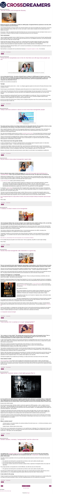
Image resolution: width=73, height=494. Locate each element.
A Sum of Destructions (37, 283)
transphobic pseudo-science (27, 133)
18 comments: (8, 103)
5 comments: (8, 316)
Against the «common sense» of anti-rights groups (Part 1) (18, 373)
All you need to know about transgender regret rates (16, 159)
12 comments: (8, 153)
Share (2, 53)
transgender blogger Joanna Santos (15, 453)
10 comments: (8, 367)
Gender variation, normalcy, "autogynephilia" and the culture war (19, 439)
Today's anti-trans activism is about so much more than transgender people (23, 109)
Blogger (28, 492)
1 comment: (8, 244)
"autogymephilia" (35, 454)
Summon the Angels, (23, 284)
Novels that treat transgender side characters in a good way (18, 250)
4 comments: (8, 202)
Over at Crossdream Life (5, 360)
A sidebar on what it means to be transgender (14, 208)
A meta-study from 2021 (5, 180)
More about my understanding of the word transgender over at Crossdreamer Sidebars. (17, 237)
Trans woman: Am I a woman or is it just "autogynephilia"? (18, 322)
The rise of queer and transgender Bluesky (13, 10)
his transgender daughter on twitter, (32, 48)
